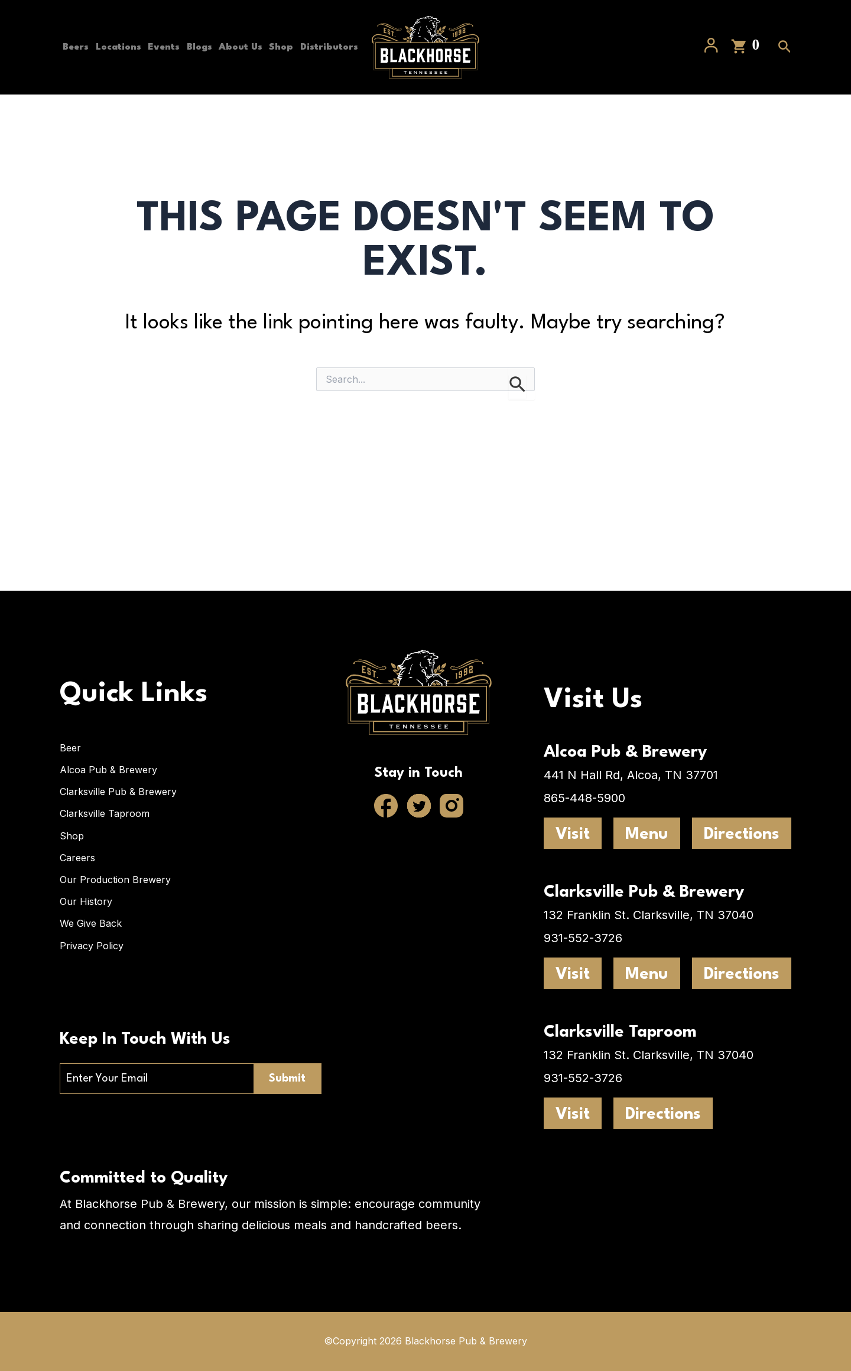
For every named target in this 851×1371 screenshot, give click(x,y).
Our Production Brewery (115, 879)
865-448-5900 (584, 796)
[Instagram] (451, 805)
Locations (117, 47)
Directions (741, 833)
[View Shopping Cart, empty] (746, 95)
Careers (77, 857)
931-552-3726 (583, 936)
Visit (573, 833)
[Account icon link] (711, 94)
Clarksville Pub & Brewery (118, 790)
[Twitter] (419, 805)
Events (165, 47)
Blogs (202, 47)
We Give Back (91, 923)
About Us (246, 47)
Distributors (89, 141)
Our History (86, 901)
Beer (70, 746)
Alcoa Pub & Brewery (108, 768)
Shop (289, 47)
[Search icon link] (785, 96)
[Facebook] (386, 805)
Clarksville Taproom (105, 813)
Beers (73, 47)
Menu (646, 833)
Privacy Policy (92, 946)
